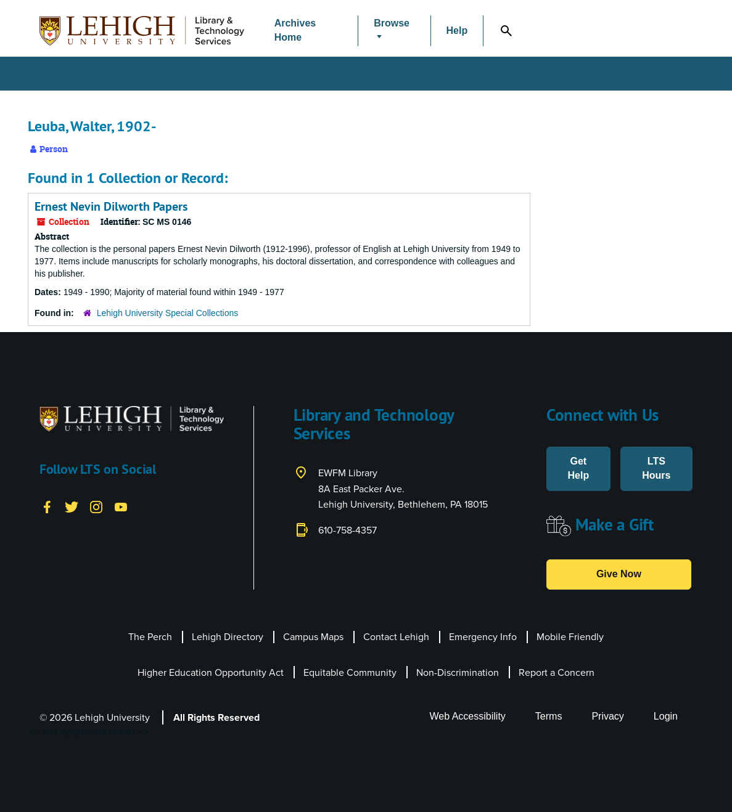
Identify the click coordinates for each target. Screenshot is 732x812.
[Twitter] (71, 506)
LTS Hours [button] (656, 468)
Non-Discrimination (457, 672)
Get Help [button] (578, 468)
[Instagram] (96, 506)
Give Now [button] (618, 574)
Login (666, 716)
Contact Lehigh (396, 637)
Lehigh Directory (227, 637)
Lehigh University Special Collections (168, 313)
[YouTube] (120, 506)
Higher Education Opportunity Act (211, 672)
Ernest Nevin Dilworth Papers (111, 206)
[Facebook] (46, 506)
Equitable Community (350, 672)
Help (457, 30)
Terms (548, 716)
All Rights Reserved (216, 717)
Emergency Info (483, 637)
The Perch (150, 637)
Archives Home (295, 30)
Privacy (607, 716)
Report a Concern (556, 672)
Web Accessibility (468, 716)
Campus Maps (313, 637)
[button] (394, 31)
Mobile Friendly (570, 637)
